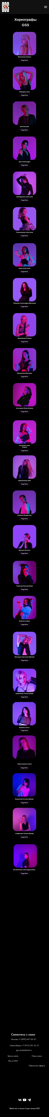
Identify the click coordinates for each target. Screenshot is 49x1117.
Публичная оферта (37, 1065)
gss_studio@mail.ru (24, 1050)
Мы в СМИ (13, 1061)
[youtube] (25, 1100)
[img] (24, 467)
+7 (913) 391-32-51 (30, 1045)
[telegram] (29, 1100)
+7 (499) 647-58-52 (27, 1039)
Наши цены (37, 1056)
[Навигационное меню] (45, 7)
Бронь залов (13, 1056)
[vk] (20, 1100)
